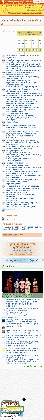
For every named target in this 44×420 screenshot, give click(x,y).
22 (40, 47)
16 (19, 47)
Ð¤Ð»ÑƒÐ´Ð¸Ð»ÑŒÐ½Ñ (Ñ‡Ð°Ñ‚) (22, 260)
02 (19, 40)
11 (26, 44)
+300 (24, 250)
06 (33, 40)
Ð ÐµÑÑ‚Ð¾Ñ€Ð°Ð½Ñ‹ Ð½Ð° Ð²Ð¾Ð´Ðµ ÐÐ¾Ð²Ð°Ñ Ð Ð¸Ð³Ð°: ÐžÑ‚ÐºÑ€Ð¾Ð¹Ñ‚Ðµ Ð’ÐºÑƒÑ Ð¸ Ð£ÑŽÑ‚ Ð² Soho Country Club (24, 337)
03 (23, 40)
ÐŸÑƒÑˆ (29, 32)
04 (26, 40)
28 (37, 50)
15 (40, 44)
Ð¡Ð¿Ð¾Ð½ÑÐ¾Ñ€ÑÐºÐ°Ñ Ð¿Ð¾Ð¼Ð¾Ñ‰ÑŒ (22, 246)
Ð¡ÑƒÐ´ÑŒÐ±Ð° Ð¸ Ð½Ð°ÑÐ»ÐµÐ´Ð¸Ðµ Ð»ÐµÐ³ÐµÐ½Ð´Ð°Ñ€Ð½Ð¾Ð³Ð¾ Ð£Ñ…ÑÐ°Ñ (23, 332)
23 (19, 50)
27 (33, 50)
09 (19, 44)
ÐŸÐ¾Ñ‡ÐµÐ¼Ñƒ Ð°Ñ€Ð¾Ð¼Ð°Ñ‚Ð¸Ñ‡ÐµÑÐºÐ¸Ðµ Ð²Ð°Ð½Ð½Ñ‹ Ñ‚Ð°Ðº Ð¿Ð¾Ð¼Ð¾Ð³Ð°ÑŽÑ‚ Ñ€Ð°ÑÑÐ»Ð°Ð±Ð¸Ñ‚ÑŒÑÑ (22, 344)
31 (23, 53)
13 (33, 44)
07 (37, 40)
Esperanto (28, 2)
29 (40, 50)
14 (37, 44)
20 (33, 47)
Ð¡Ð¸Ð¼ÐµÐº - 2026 (12, 326)
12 (29, 44)
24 (23, 50)
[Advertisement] (11, 390)
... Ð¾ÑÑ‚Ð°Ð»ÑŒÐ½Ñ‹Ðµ (33, 366)
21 (37, 47)
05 (30, 40)
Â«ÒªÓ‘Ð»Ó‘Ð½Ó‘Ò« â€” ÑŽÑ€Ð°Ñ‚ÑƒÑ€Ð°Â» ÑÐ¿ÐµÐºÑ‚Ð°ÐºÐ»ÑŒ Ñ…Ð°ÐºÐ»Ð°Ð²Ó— (17, 296)
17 (23, 47)
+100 (14, 250)
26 (30, 50)
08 (40, 40)
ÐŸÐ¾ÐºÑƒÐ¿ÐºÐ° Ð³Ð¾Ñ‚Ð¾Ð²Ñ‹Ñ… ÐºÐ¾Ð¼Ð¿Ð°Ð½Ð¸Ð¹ (17, 316)
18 (26, 47)
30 (19, 53)
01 (40, 37)
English (21, 2)
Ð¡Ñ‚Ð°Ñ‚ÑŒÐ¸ (7, 266)
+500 (29, 250)
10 (23, 44)
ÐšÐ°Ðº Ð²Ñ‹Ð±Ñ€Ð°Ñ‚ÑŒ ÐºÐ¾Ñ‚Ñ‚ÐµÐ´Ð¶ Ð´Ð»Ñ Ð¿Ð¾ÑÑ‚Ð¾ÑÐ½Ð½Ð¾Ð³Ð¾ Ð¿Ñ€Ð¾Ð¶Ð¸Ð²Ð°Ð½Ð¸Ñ (22, 311)
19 (29, 47)
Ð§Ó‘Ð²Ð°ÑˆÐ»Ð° (13, 2)
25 (26, 50)
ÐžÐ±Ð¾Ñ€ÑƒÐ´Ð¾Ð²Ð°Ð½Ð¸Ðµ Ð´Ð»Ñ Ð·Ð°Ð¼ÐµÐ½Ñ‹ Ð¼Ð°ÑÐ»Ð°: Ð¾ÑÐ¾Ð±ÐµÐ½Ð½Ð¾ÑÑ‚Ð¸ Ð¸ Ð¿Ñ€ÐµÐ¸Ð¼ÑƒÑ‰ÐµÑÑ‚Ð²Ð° (24, 351)
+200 (19, 250)
